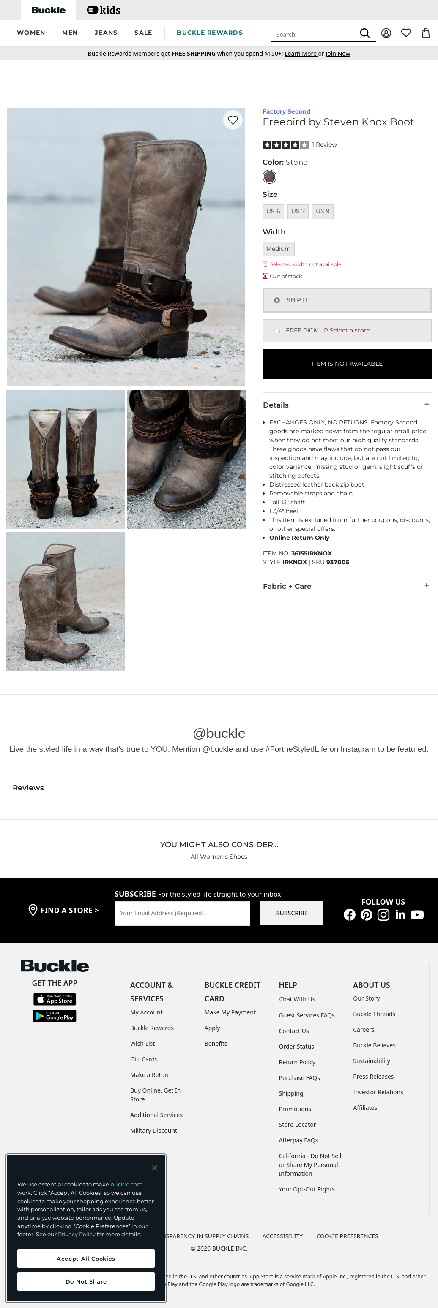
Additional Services (156, 1115)
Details (347, 404)
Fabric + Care (347, 585)
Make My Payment (230, 1012)
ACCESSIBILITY (283, 1236)
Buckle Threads (374, 1014)
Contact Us (294, 1031)
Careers (363, 1029)
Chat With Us (297, 999)
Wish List (142, 1043)
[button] (31, 33)
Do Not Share (86, 1281)
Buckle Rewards (152, 1028)
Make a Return (150, 1075)
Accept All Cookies (86, 1258)
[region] (86, 1228)
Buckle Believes (374, 1045)
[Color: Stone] (269, 177)
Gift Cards (144, 1059)
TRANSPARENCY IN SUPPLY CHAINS (200, 1236)
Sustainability (371, 1061)
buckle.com (126, 1184)
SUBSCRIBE (292, 913)
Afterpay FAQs (298, 1140)
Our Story (366, 998)
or (305, 53)
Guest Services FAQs (307, 1015)
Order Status (296, 1046)
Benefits (216, 1043)
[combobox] (313, 32)
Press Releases (373, 1076)
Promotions (295, 1109)
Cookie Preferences (347, 1236)
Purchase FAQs (299, 1078)
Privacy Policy (77, 1234)
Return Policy (297, 1062)
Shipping (291, 1093)
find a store (70, 910)
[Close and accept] (154, 1167)
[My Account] (386, 33)
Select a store (350, 330)
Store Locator (297, 1124)
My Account (146, 1012)
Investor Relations (378, 1092)
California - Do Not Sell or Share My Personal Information (310, 1164)
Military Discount (153, 1130)
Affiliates (365, 1108)
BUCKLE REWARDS (210, 32)
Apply (212, 1028)
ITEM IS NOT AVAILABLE (347, 363)
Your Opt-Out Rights (307, 1189)
